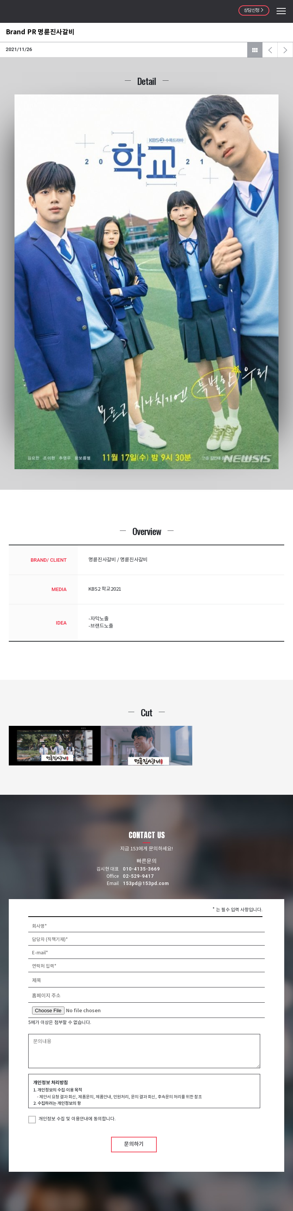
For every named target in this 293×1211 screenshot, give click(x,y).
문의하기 (134, 1144)
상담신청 (254, 10)
